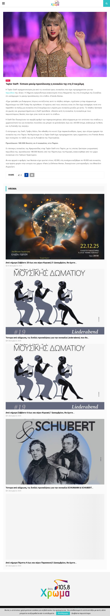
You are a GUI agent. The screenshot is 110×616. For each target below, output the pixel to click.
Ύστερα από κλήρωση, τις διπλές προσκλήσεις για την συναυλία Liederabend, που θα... (47, 337)
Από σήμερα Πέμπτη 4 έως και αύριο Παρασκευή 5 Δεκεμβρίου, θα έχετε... (41, 563)
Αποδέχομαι (63, 613)
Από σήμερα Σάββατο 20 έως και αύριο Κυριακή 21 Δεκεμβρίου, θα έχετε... (41, 262)
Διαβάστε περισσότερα (81, 613)
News (8, 80)
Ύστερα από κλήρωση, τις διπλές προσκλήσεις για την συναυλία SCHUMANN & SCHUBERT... (49, 488)
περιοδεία (10, 93)
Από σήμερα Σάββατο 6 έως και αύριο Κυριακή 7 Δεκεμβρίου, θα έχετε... (40, 413)
